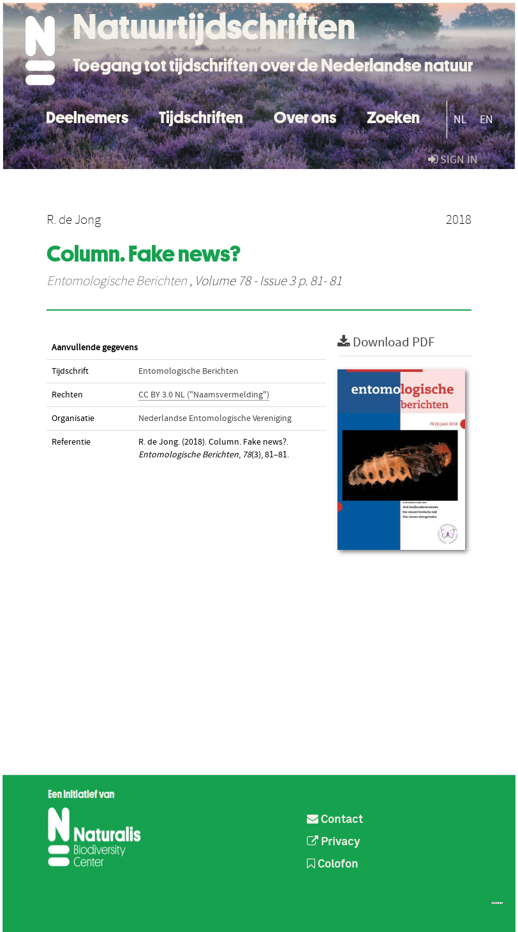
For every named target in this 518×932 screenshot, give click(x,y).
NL (460, 119)
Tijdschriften (201, 116)
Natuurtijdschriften (214, 26)
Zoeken (393, 116)
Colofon (333, 864)
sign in (453, 159)
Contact (335, 819)
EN (486, 119)
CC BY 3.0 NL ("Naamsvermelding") (203, 395)
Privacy (333, 842)
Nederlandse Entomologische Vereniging (215, 418)
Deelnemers (87, 116)
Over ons (305, 116)
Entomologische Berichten (117, 281)
